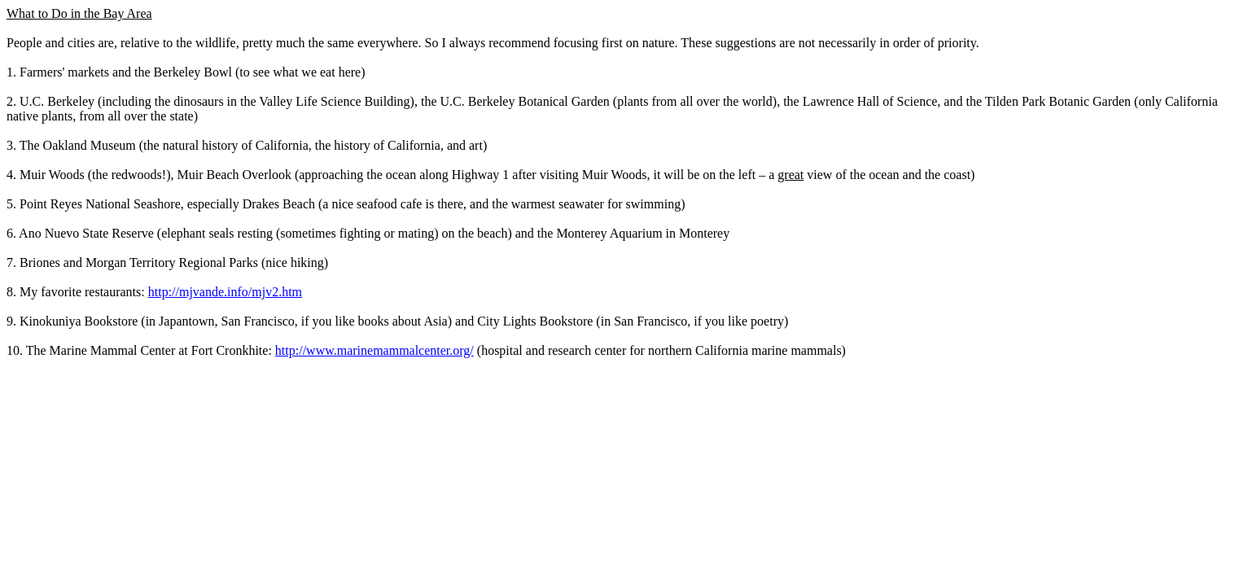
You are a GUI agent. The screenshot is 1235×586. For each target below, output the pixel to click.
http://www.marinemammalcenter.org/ (374, 350)
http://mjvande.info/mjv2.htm (225, 292)
